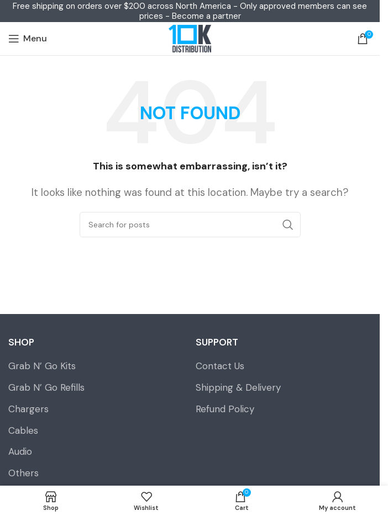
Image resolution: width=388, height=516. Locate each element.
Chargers (28, 409)
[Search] (190, 224)
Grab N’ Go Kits (42, 366)
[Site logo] (190, 38)
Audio (20, 451)
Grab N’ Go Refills (46, 387)
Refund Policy (225, 409)
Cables (23, 430)
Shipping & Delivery (238, 387)
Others (23, 473)
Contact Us (220, 366)
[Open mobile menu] (28, 39)
